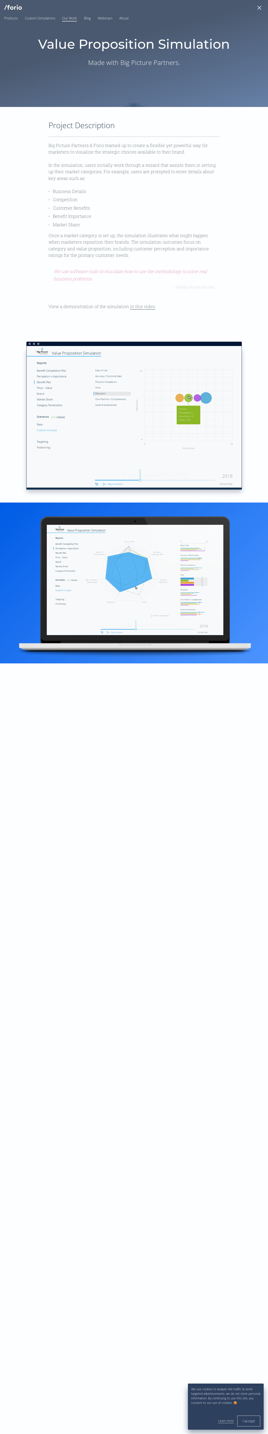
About (124, 18)
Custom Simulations (40, 18)
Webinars (105, 18)
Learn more (226, 1421)
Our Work (69, 18)
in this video (142, 306)
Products (11, 18)
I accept (249, 1421)
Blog (87, 18)
